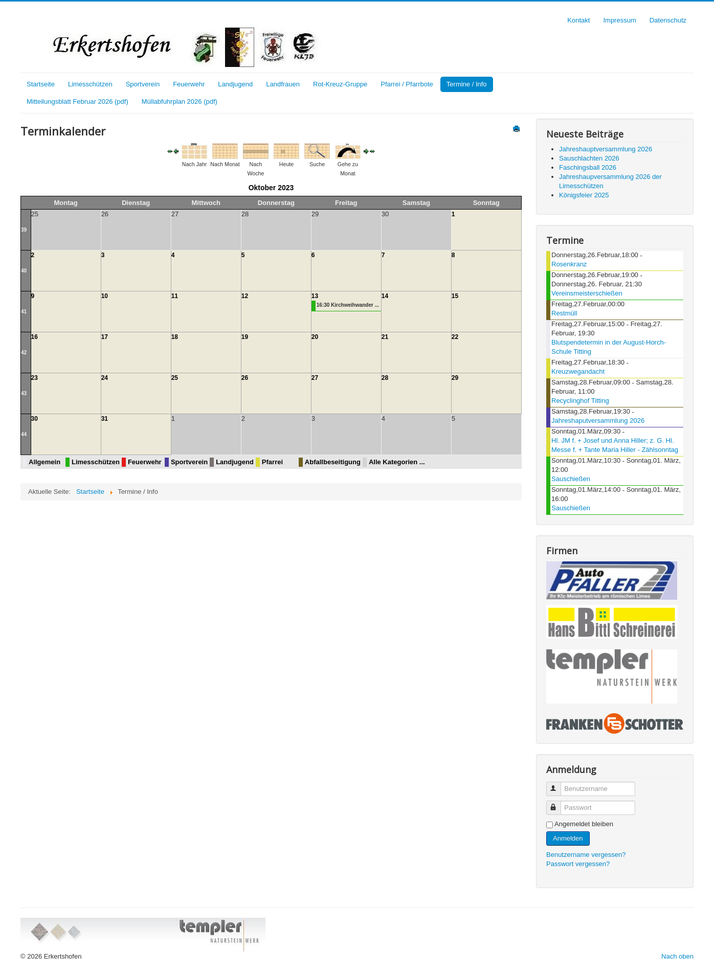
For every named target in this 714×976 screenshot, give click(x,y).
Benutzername (558, 784)
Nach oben (677, 956)
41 (24, 311)
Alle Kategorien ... (397, 462)
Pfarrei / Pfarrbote (407, 84)
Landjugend (235, 84)
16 (34, 337)
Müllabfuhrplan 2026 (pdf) (179, 101)
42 (24, 352)
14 (385, 296)
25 (174, 377)
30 (34, 418)
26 (244, 377)
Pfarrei (272, 462)
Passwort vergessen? (578, 864)
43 (24, 393)
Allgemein (44, 462)
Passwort (558, 803)
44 (24, 434)
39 (24, 230)
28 (385, 377)
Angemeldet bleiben (583, 824)
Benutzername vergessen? (586, 854)
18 (174, 337)
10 (104, 296)
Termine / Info (467, 84)
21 (385, 337)
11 (174, 296)
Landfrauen (283, 84)
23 (34, 377)
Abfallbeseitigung (333, 462)
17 (104, 337)
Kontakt (578, 20)
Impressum (619, 20)
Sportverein (143, 84)
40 (24, 271)
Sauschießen (570, 479)
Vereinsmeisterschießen (586, 293)
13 (314, 296)
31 (104, 418)
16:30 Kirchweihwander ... (348, 305)
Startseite (41, 84)
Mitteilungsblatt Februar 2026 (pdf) (77, 101)
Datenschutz (668, 20)
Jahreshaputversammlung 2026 (597, 420)
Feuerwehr (189, 84)
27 (314, 377)
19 (244, 337)
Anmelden (568, 838)
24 (104, 377)
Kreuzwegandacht (578, 371)
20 (314, 337)
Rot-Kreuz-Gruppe (340, 84)
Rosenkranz (569, 264)
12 (244, 296)
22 (455, 337)
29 (455, 377)
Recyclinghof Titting (580, 400)
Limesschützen (90, 84)
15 (455, 296)
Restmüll (564, 313)
